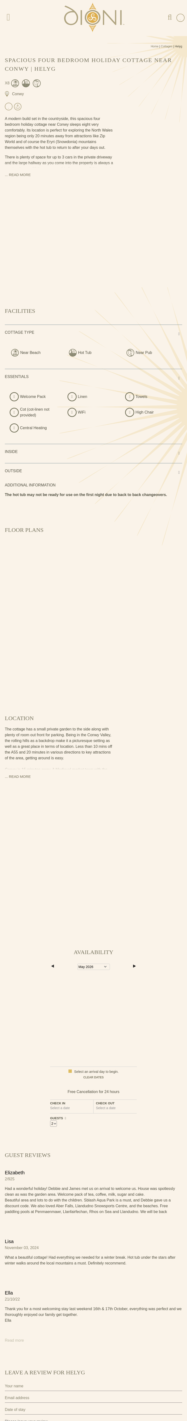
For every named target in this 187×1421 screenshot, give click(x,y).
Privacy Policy (15, 1375)
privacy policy (114, 1384)
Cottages (167, 46)
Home (155, 46)
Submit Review (27, 1400)
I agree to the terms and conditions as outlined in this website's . (65, 1384)
